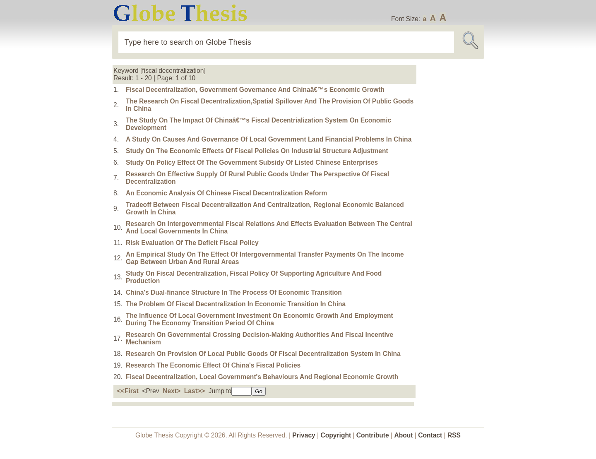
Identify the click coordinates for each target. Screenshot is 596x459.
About (403, 435)
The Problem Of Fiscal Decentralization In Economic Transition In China (236, 304)
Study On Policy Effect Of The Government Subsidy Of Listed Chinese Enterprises (252, 162)
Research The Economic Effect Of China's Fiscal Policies (213, 365)
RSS (454, 435)
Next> (171, 390)
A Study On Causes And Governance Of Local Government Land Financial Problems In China (268, 139)
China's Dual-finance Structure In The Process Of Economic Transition (234, 292)
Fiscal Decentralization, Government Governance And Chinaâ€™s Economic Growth (255, 89)
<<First (128, 390)
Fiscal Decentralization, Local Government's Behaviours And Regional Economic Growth (262, 376)
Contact (431, 435)
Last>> (194, 390)
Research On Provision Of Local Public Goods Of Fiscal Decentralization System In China (263, 353)
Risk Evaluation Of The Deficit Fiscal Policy (192, 242)
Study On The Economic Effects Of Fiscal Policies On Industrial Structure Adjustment (257, 150)
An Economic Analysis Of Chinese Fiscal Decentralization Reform (226, 193)
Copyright (336, 435)
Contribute (372, 435)
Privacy (303, 435)
